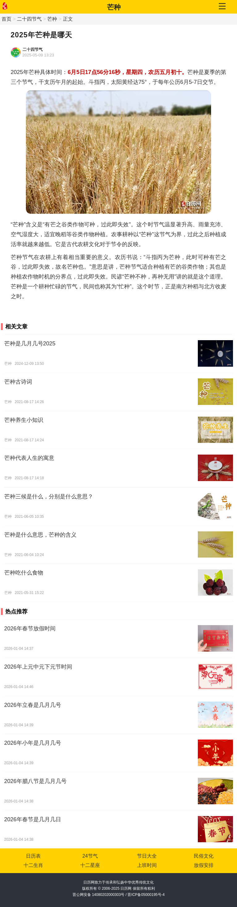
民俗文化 (204, 856)
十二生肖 (33, 865)
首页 (6, 19)
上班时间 (147, 865)
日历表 (33, 856)
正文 (68, 19)
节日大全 (147, 856)
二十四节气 (29, 19)
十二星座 (90, 865)
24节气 (90, 856)
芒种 (114, 7)
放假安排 (204, 865)
